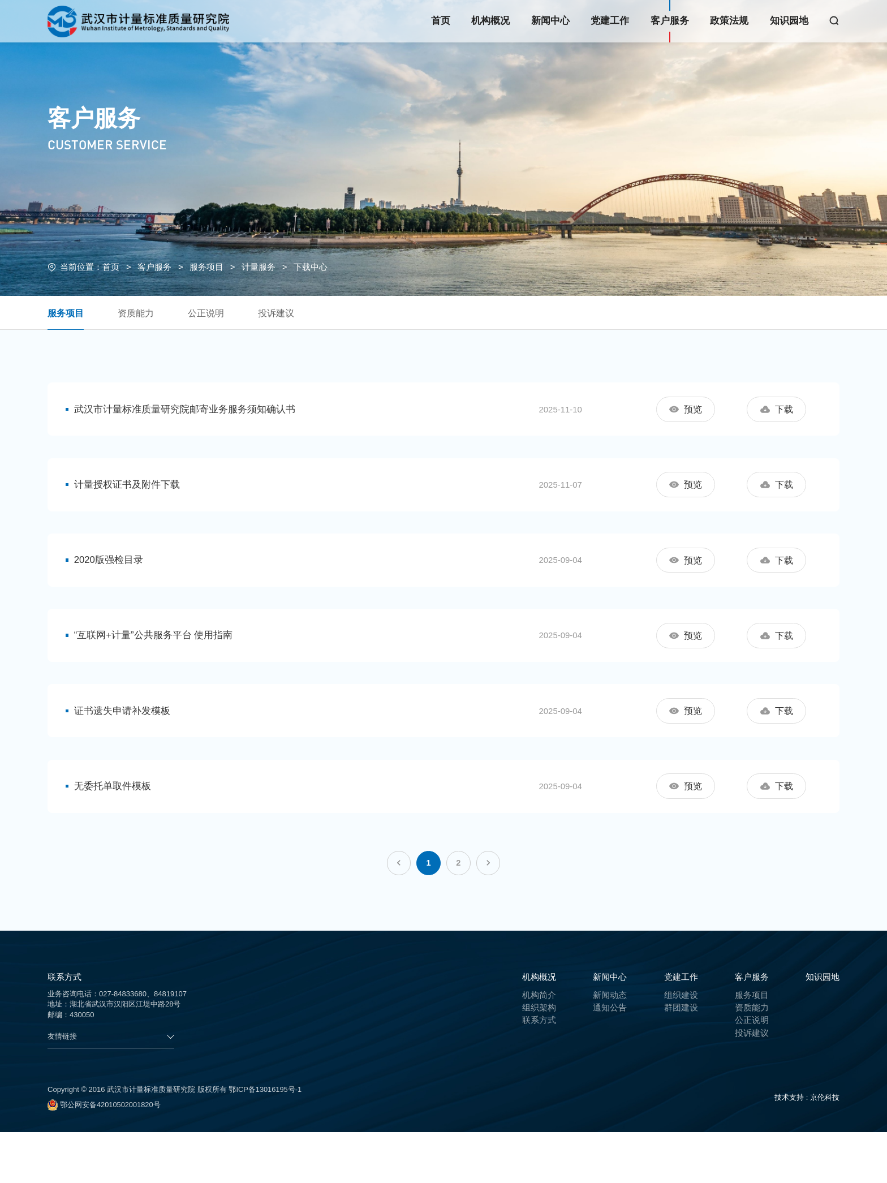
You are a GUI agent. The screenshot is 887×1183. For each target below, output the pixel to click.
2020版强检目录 (111, 578)
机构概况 (490, 20)
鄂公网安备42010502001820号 (104, 1155)
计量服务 (258, 267)
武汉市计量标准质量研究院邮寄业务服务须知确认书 (187, 411)
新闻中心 (550, 20)
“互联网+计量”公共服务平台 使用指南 (156, 662)
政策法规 (729, 20)
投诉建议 (284, 313)
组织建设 (681, 1046)
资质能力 (139, 313)
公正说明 (211, 313)
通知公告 (610, 1058)
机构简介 (539, 1046)
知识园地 (789, 20)
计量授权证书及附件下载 (130, 495)
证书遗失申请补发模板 (125, 745)
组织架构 (539, 1058)
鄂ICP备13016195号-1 (265, 1140)
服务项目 (206, 267)
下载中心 (311, 267)
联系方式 (539, 1071)
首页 (440, 20)
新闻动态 (610, 1046)
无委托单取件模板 (115, 829)
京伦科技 (824, 1148)
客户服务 (670, 20)
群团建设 (681, 1058)
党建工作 (610, 20)
